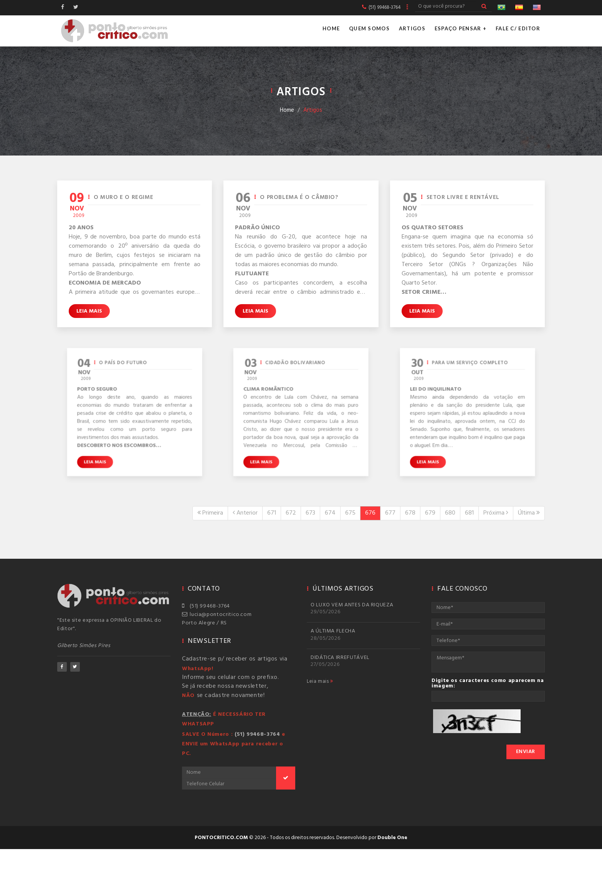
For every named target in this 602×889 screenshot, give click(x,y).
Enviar (525, 751)
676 (370, 513)
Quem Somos (369, 28)
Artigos (412, 28)
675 (350, 513)
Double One (392, 838)
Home (331, 28)
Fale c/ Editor (518, 28)
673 (310, 513)
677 (390, 513)
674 (330, 513)
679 (430, 513)
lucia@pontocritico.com (216, 614)
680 (450, 513)
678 (410, 513)
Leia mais (89, 310)
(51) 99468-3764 (206, 606)
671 (271, 513)
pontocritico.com (221, 838)
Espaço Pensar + (460, 28)
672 (291, 513)
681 (469, 513)
